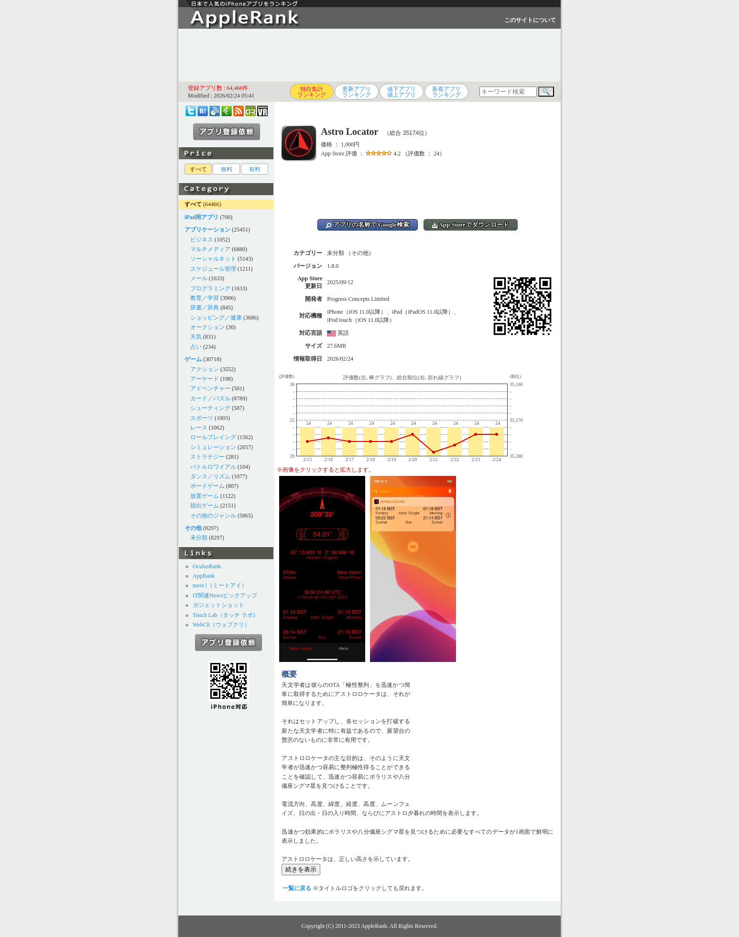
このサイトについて (530, 20)
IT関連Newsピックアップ (225, 595)
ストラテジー (207, 456)
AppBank (204, 576)
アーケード (204, 378)
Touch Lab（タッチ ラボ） (226, 615)
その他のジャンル (213, 515)
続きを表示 (300, 869)
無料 (226, 169)
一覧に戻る (297, 888)
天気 (196, 336)
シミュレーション (213, 447)
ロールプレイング (213, 437)
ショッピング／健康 (216, 317)
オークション (207, 327)
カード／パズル (210, 398)
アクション (204, 369)
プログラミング (210, 288)
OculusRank (207, 566)
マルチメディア (210, 249)
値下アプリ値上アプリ (401, 92)
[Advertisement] (369, 55)
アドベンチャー (210, 388)
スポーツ (201, 418)
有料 (255, 169)
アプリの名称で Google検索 (367, 224)
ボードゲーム (207, 486)
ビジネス (201, 239)
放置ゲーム (204, 496)
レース (198, 427)
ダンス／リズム (210, 476)
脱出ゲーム (204, 505)
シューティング (210, 408)
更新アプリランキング (356, 92)
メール (198, 278)
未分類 (198, 537)
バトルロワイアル (213, 466)
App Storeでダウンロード (470, 224)
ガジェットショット (218, 605)
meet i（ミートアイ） (220, 585)
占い (196, 346)
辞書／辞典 (204, 307)
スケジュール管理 (213, 268)
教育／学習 (204, 298)
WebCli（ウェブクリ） (221, 624)
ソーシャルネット (213, 258)
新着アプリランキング (446, 92)
